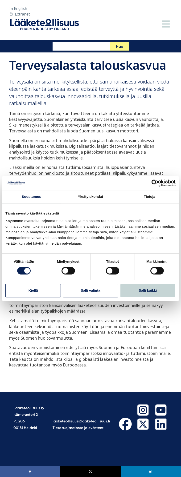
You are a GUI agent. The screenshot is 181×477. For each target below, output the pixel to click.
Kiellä (33, 290)
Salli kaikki (148, 290)
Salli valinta (90, 290)
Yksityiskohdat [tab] (90, 197)
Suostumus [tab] (31, 197)
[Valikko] (166, 24)
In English (18, 8)
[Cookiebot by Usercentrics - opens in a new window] (155, 183)
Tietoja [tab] (149, 197)
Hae (119, 47)
